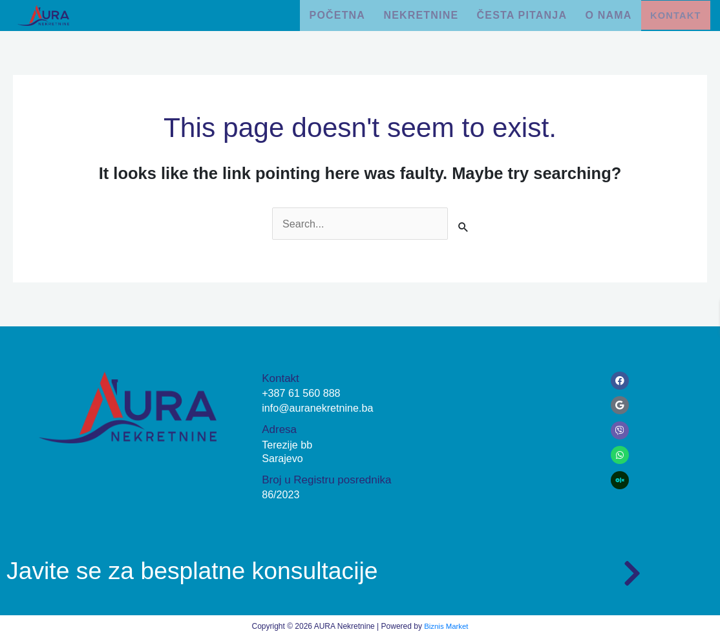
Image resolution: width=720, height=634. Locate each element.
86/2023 (281, 492)
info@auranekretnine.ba (320, 405)
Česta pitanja (515, 13)
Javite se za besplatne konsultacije (215, 566)
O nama (606, 13)
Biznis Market (446, 623)
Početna (323, 13)
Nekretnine (411, 13)
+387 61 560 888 (303, 391)
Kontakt (675, 14)
